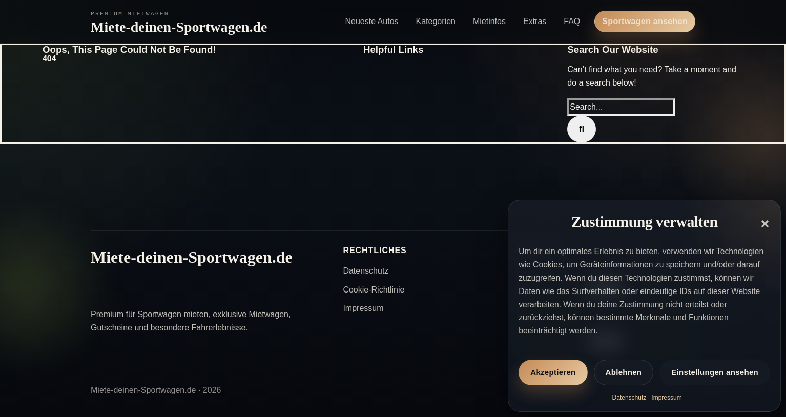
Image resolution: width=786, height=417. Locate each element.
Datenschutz (629, 397)
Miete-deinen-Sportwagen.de (179, 27)
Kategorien (436, 21)
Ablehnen (624, 372)
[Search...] (621, 107)
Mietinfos (489, 21)
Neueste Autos (371, 21)
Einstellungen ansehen (714, 372)
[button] (765, 224)
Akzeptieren (552, 372)
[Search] (581, 129)
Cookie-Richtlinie (373, 289)
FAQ (572, 21)
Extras (534, 21)
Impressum (666, 397)
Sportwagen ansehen (645, 21)
